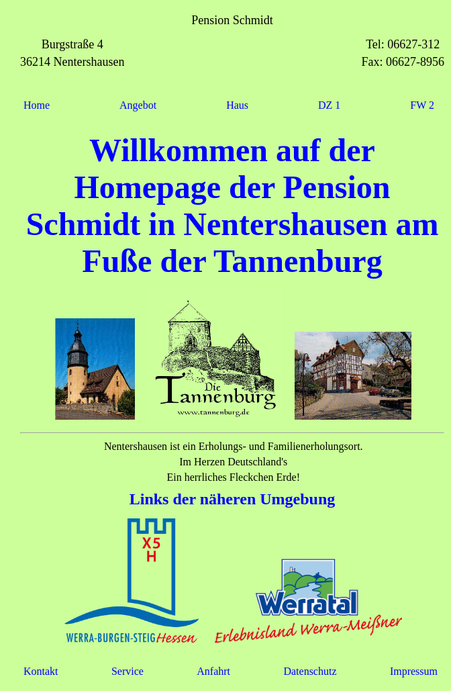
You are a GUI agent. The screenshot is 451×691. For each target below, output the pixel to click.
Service (127, 671)
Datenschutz (309, 671)
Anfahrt (213, 671)
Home (36, 105)
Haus (237, 105)
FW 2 (422, 105)
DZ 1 (329, 105)
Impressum (414, 671)
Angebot (137, 105)
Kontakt (40, 671)
